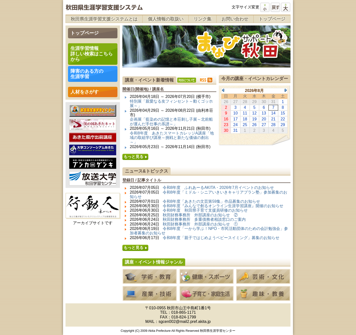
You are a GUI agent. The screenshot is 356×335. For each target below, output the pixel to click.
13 (264, 113)
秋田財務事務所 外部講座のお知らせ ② (200, 215)
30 (226, 130)
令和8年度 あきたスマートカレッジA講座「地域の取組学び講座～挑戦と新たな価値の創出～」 (172, 137)
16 (226, 119)
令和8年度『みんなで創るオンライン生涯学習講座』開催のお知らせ (223, 206)
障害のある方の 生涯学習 (86, 73)
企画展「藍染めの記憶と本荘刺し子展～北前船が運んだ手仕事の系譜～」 (171, 121)
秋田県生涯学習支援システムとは (104, 19)
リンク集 (202, 19)
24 (235, 125)
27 (264, 125)
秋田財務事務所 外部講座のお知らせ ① (200, 224)
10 (235, 113)
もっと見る (133, 157)
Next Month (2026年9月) (286, 90)
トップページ (272, 19)
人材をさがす (84, 91)
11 (245, 113)
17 (235, 119)
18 (245, 119)
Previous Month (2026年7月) (223, 90)
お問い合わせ (235, 19)
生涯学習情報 (91, 54)
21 (273, 119)
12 (254, 113)
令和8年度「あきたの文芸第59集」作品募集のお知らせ (211, 201)
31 (235, 130)
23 (226, 125)
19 (254, 119)
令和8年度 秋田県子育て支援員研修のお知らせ (205, 210)
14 (273, 113)
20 (264, 119)
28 (273, 125)
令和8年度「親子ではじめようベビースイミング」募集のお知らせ (221, 238)
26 (254, 125)
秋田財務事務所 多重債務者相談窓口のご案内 (204, 219)
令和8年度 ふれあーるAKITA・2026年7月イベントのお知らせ (218, 187)
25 (245, 125)
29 (283, 125)
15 (283, 113)
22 (283, 119)
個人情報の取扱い (165, 19)
